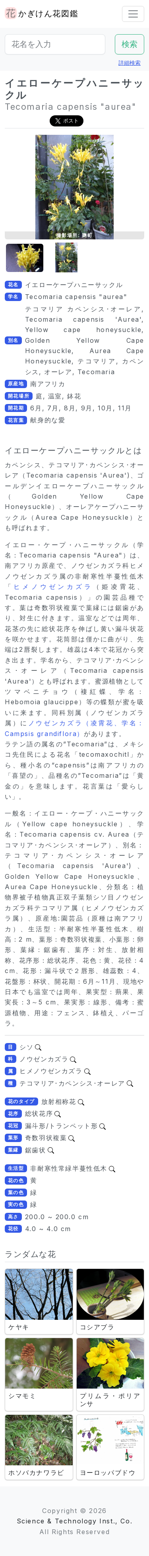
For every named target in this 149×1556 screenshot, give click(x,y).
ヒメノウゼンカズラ (53, 587)
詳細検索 (129, 62)
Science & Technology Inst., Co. (75, 1521)
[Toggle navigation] (133, 14)
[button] (25, 258)
